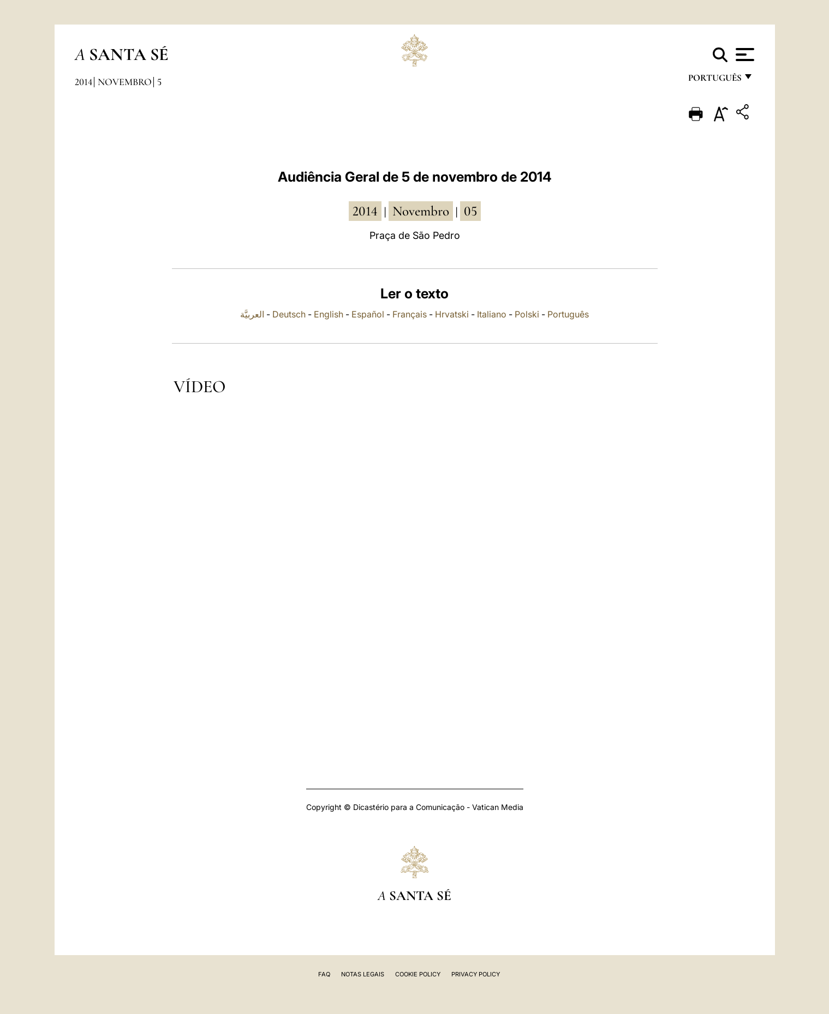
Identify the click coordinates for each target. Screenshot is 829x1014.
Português (568, 314)
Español (367, 314)
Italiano (491, 314)
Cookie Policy (417, 974)
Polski (527, 314)
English (328, 314)
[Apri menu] (743, 54)
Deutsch (289, 314)
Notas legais (362, 974)
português (714, 80)
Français (409, 314)
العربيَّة (252, 314)
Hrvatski (452, 314)
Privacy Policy (475, 974)
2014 (83, 82)
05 (470, 211)
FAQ (324, 974)
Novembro (125, 82)
